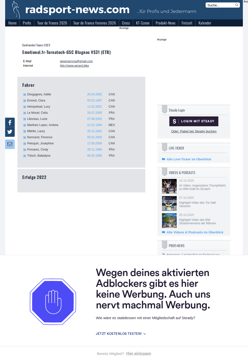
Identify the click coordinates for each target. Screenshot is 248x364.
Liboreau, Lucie (73, 119)
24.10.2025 (202, 185)
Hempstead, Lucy (73, 106)
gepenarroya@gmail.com (76, 61)
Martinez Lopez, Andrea (73, 125)
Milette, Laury (73, 131)
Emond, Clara (73, 100)
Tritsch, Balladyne (73, 155)
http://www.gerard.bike (74, 65)
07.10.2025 (202, 202)
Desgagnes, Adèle (73, 94)
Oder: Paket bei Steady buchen (193, 131)
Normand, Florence (73, 137)
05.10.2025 (202, 219)
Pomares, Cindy (73, 149)
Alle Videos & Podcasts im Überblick (195, 232)
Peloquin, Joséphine (73, 143)
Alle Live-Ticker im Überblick (189, 159)
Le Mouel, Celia (73, 112)
